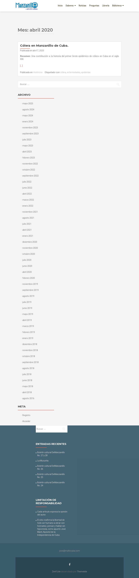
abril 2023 (27, 151)
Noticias (82, 5)
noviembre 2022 (30, 163)
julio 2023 (26, 139)
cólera (63, 72)
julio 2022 (26, 182)
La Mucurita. (43, 460)
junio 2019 (27, 308)
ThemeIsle (82, 571)
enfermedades (73, 72)
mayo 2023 (27, 145)
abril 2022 (27, 194)
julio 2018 (26, 374)
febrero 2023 (28, 157)
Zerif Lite (56, 571)
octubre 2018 (28, 356)
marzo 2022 (28, 200)
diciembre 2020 (29, 242)
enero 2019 (27, 338)
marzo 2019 (28, 326)
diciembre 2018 (29, 344)
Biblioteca (117, 5)
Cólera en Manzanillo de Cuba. (44, 45)
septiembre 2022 (30, 176)
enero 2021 (27, 236)
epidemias (85, 72)
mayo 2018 (27, 386)
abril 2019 (27, 320)
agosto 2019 (28, 296)
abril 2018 (27, 392)
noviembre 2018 (30, 350)
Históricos (38, 72)
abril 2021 (27, 230)
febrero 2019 (28, 332)
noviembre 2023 (30, 127)
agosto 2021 (28, 218)
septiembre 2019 (30, 290)
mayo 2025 (27, 103)
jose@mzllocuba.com (69, 551)
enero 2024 (27, 121)
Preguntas (94, 5)
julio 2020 (26, 260)
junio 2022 (27, 188)
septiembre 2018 (30, 362)
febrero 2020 (28, 278)
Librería (105, 5)
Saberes (70, 5)
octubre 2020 (28, 254)
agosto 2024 (28, 109)
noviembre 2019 (30, 284)
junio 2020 (27, 266)
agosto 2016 (28, 398)
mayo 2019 (27, 314)
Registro (26, 415)
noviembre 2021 (30, 212)
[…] (21, 65)
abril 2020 (27, 272)
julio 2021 (26, 224)
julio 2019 (26, 302)
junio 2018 (27, 380)
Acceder (26, 421)
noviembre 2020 (30, 248)
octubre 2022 (28, 169)
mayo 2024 (27, 115)
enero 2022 (27, 206)
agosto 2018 (28, 368)
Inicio (60, 5)
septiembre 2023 (30, 133)
